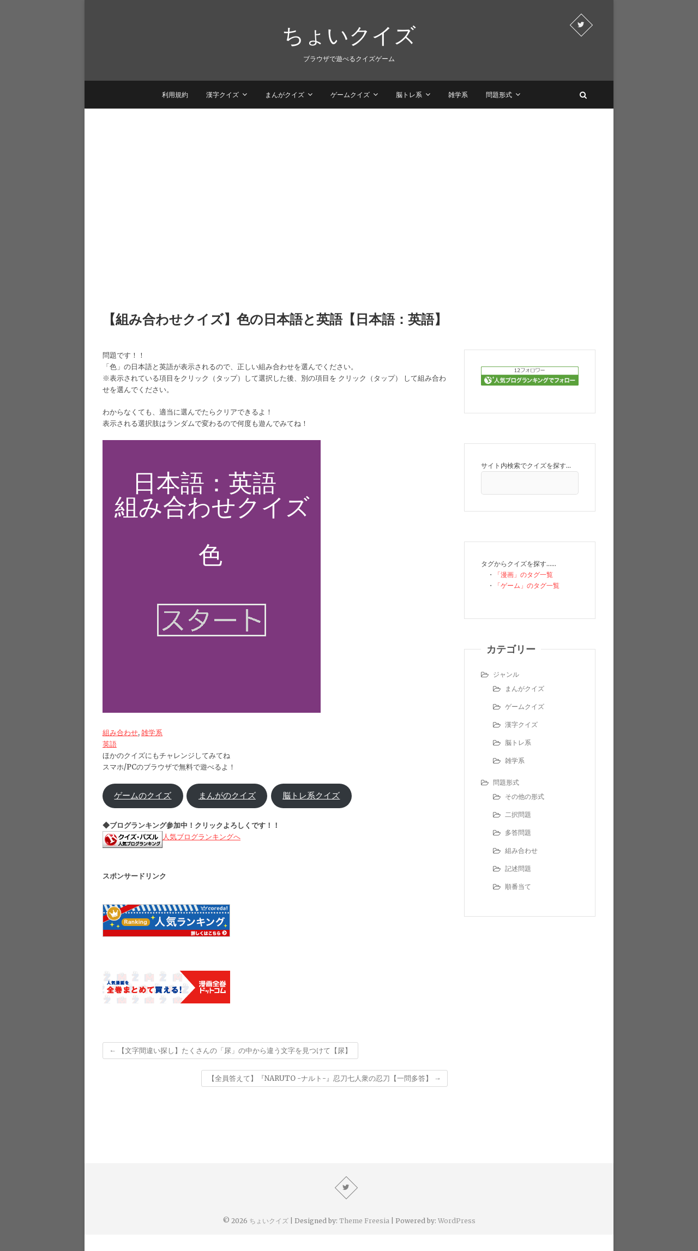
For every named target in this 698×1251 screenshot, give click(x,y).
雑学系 (458, 94)
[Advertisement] (349, 190)
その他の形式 (524, 796)
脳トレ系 (409, 94)
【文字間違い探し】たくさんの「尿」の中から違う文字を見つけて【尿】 (230, 1050)
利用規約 (175, 94)
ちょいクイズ (349, 35)
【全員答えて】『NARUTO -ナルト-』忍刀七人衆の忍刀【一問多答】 (324, 1078)
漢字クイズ (222, 94)
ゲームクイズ (350, 94)
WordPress (457, 1221)
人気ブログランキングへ (201, 836)
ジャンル (506, 674)
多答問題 (518, 832)
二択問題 (518, 814)
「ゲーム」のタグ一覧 (526, 585)
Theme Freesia (364, 1221)
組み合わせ (120, 732)
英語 (110, 744)
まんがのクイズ (227, 796)
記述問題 (518, 868)
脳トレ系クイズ (311, 796)
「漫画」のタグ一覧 (523, 574)
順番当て (518, 886)
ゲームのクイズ (142, 796)
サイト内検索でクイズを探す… (526, 465)
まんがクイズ (284, 94)
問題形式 (499, 94)
